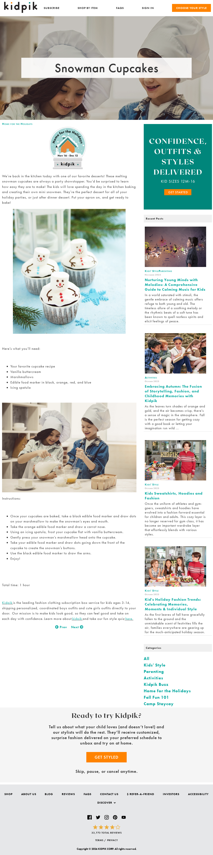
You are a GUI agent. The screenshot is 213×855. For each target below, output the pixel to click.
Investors (171, 794)
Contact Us (109, 794)
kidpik (77, 618)
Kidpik (7, 602)
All (146, 658)
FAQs (120, 8)
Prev (61, 627)
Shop (8, 794)
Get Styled (106, 757)
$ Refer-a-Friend (140, 794)
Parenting (154, 671)
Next (77, 627)
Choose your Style (191, 8)
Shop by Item (88, 8)
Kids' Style (155, 665)
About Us (28, 794)
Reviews (68, 794)
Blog (49, 794)
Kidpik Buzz (156, 684)
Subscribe (51, 8)
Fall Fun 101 (156, 697)
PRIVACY (112, 840)
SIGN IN (148, 8)
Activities (153, 678)
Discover (106, 802)
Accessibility (198, 794)
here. (129, 618)
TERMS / (100, 840)
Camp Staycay (159, 703)
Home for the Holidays (17, 124)
